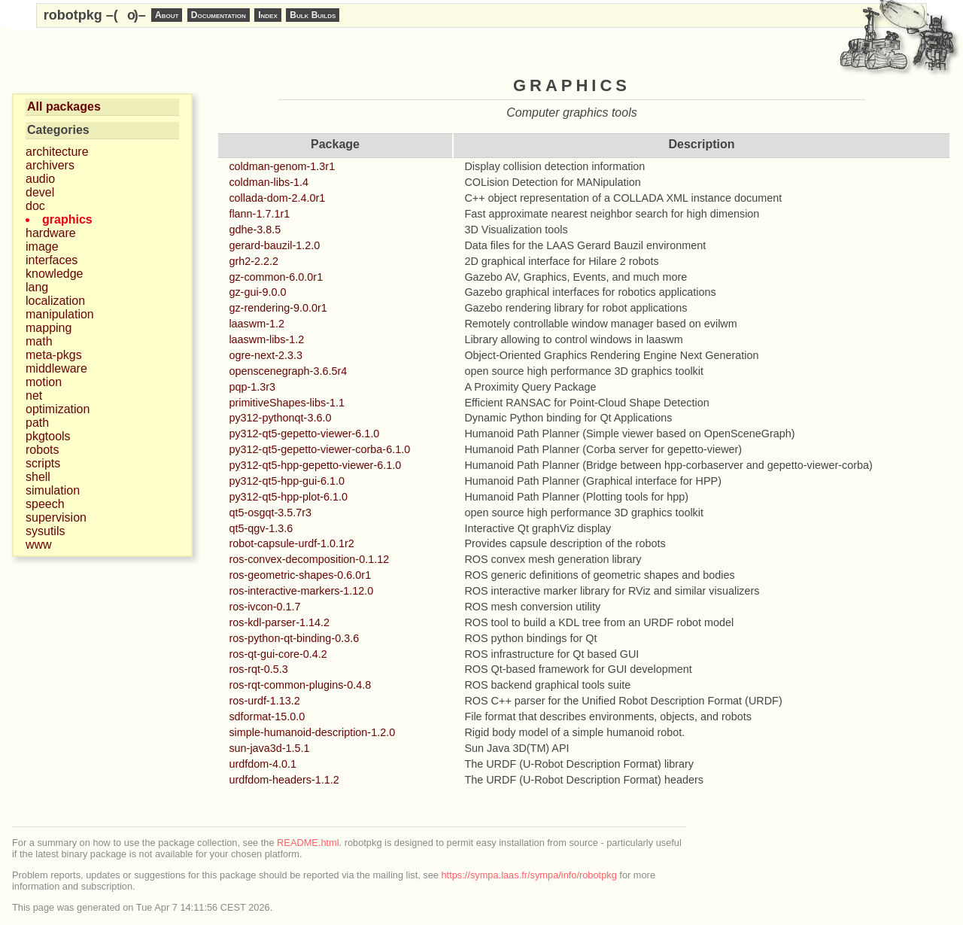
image (42, 246)
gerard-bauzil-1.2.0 (274, 245)
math (39, 341)
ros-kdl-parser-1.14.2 (279, 622)
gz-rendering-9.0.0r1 (278, 308)
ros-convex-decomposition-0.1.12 (309, 559)
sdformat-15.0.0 (267, 716)
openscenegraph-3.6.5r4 (288, 371)
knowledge (55, 273)
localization (55, 300)
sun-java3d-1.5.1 (269, 748)
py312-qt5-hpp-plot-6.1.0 (288, 497)
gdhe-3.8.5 (255, 230)
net (34, 395)
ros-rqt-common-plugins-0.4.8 (300, 685)
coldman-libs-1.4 (268, 182)
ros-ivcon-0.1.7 (264, 607)
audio (40, 178)
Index (268, 15)
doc (35, 205)
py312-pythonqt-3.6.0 (280, 418)
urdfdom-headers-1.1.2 (284, 780)
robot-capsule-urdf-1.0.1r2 (291, 543)
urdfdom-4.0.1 (262, 764)
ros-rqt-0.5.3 (258, 669)
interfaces (51, 260)
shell (38, 476)
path (37, 422)
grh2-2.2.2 (253, 261)
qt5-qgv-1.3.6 (261, 528)
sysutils (45, 531)
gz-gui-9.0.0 (257, 292)
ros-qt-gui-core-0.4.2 (278, 654)
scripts (43, 463)
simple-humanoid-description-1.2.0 (312, 732)
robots (42, 449)
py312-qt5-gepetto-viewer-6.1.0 (304, 434)
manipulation (60, 314)
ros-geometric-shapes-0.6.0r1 (300, 575)
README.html (308, 842)
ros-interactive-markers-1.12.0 (301, 591)
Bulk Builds (313, 15)
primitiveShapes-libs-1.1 (287, 403)
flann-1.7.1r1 (259, 214)
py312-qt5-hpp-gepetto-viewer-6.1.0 (315, 465)
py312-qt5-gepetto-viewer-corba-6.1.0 (319, 449)
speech (45, 503)
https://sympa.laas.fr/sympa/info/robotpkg (529, 875)
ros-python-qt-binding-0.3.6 (294, 638)
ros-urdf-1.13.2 (264, 701)
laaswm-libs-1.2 (266, 339)
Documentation (218, 15)
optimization (58, 409)
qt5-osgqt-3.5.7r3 (270, 513)
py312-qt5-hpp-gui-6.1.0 (287, 481)
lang (37, 287)
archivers (50, 165)
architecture (57, 151)
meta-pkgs (54, 354)
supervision (56, 517)
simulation (53, 490)
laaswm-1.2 (256, 324)
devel (40, 192)
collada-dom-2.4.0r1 (277, 198)
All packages (64, 106)
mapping (48, 327)
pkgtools (48, 436)
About (166, 15)
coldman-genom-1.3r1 (282, 166)
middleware (56, 368)
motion (44, 382)
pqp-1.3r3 (252, 387)
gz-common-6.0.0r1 (276, 277)
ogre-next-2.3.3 (265, 355)
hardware (51, 233)
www (39, 544)
